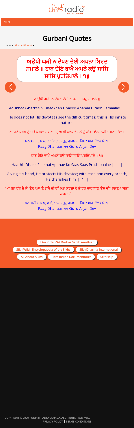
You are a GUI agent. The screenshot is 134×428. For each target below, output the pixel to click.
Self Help (106, 257)
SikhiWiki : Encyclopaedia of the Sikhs (43, 249)
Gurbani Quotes (23, 45)
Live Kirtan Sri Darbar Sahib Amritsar (67, 242)
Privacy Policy (53, 421)
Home (8, 45)
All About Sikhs (31, 257)
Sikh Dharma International (98, 249)
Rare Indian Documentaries (71, 257)
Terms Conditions (78, 421)
